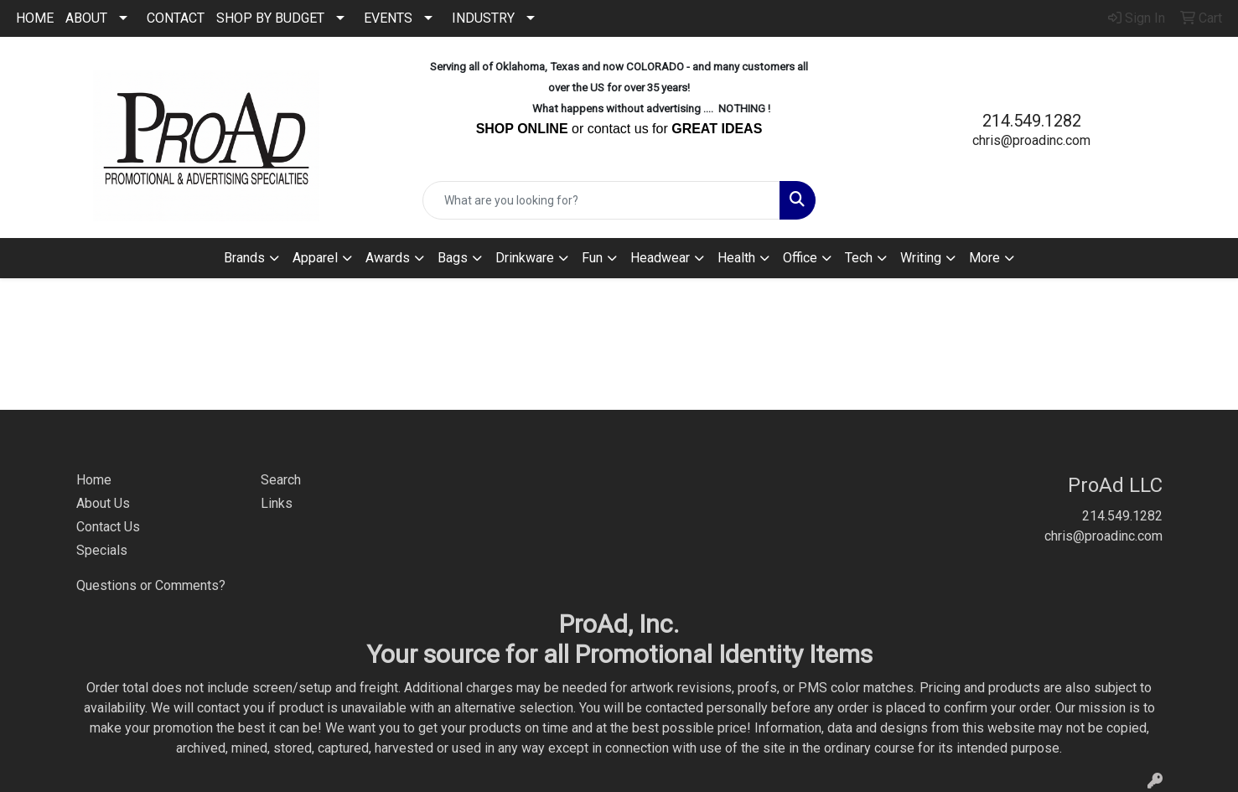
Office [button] (800, 258)
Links (277, 503)
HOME (35, 18)
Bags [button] (453, 258)
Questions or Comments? (150, 585)
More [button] (984, 258)
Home (93, 480)
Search (281, 480)
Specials (101, 550)
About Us (103, 503)
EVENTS (388, 18)
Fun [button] (592, 258)
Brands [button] (244, 258)
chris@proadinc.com (1031, 140)
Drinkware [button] (524, 258)
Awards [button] (387, 258)
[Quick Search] (601, 200)
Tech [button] (859, 258)
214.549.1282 (1031, 121)
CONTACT (176, 18)
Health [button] (736, 258)
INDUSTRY (483, 18)
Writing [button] (920, 258)
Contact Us (108, 527)
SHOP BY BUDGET (270, 18)
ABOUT (86, 18)
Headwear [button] (660, 258)
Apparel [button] (315, 258)
